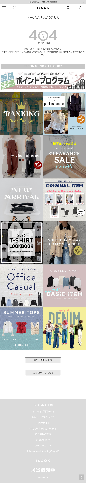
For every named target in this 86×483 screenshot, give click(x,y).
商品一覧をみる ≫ (43, 360)
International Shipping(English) (43, 451)
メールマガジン (43, 445)
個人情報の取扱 (43, 434)
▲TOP (81, 477)
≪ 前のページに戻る (43, 373)
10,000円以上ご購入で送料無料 (43, 2)
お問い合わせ (43, 440)
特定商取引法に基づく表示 (43, 428)
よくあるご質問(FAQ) (43, 411)
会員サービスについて (43, 417)
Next (83, 2)
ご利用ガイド (43, 423)
